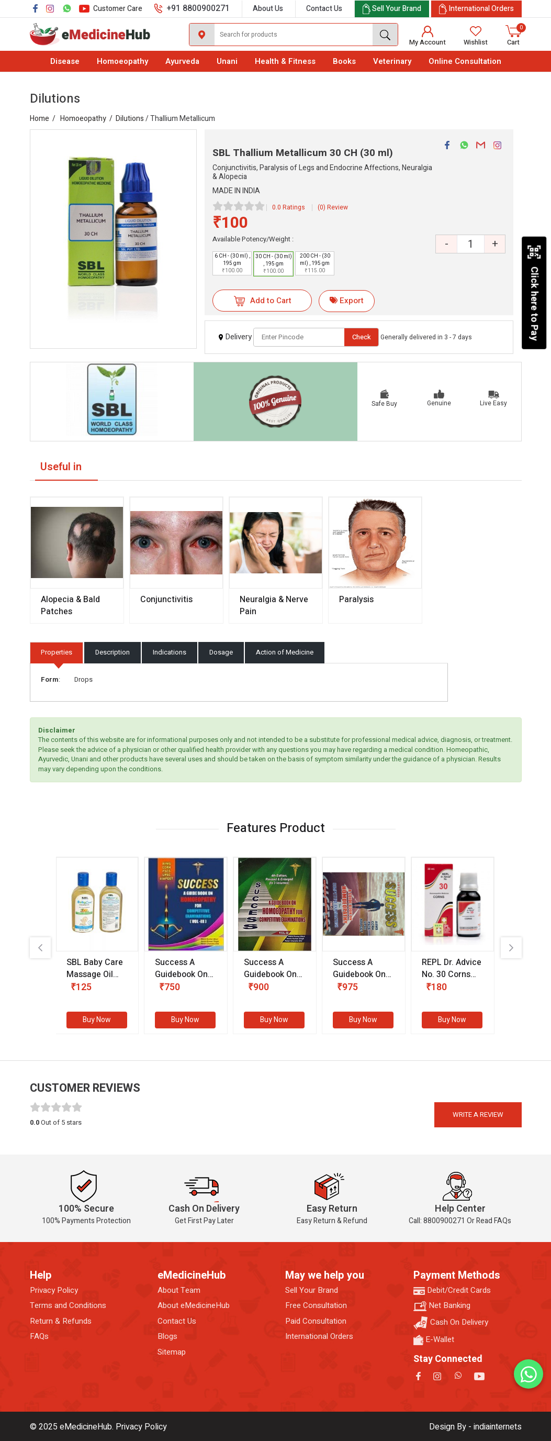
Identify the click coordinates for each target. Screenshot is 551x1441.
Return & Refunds (61, 1321)
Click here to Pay (534, 292)
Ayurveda (182, 61)
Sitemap (172, 1352)
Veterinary (392, 61)
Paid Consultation (315, 1321)
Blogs (167, 1336)
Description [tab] (112, 652)
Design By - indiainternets (475, 1427)
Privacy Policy (54, 1290)
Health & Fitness (285, 61)
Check (361, 337)
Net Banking (441, 1305)
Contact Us (324, 8)
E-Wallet (433, 1339)
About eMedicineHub (194, 1305)
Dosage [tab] (221, 652)
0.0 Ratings (288, 207)
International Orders (319, 1336)
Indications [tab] (169, 652)
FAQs (39, 1336)
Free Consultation (316, 1305)
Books (344, 61)
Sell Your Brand (311, 1290)
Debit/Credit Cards (452, 1290)
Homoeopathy (122, 61)
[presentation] (40, 947)
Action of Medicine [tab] (284, 652)
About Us (268, 8)
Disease (65, 61)
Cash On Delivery (450, 1323)
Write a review (478, 1114)
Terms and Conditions (68, 1305)
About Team (179, 1290)
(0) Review (333, 207)
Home (39, 118)
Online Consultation (465, 61)
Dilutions (130, 118)
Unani (227, 61)
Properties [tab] (56, 652)
